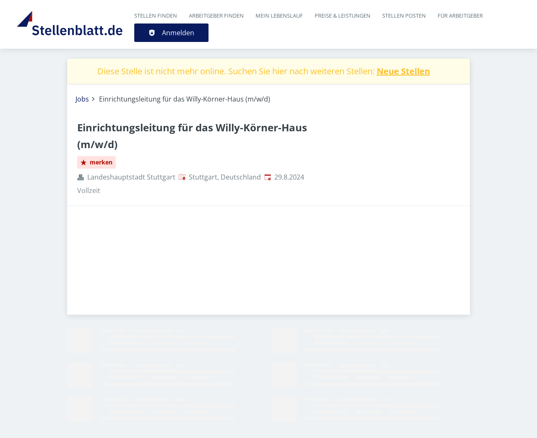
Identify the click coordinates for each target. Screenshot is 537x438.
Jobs (82, 99)
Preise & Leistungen (342, 15)
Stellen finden (155, 15)
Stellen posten (404, 15)
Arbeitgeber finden (216, 15)
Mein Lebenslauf (279, 15)
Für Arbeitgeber (460, 15)
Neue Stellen (403, 71)
